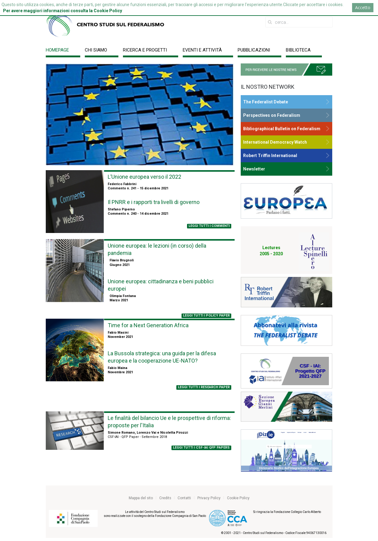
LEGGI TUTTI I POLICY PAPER (206, 315)
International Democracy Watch (275, 142)
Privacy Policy (209, 498)
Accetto (362, 7)
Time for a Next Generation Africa (148, 325)
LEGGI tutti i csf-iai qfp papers (201, 448)
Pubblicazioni (254, 50)
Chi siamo (96, 50)
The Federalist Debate (265, 101)
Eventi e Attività (202, 50)
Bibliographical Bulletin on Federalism (281, 128)
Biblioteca (298, 50)
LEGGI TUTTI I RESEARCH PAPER (204, 387)
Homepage (57, 50)
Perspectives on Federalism (271, 115)
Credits (165, 498)
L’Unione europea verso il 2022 (144, 177)
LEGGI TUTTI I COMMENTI (209, 226)
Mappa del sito (141, 498)
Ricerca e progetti (145, 50)
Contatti (184, 498)
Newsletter (254, 169)
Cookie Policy (238, 498)
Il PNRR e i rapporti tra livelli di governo (154, 202)
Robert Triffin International (270, 155)
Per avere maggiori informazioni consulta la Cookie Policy (62, 10)
